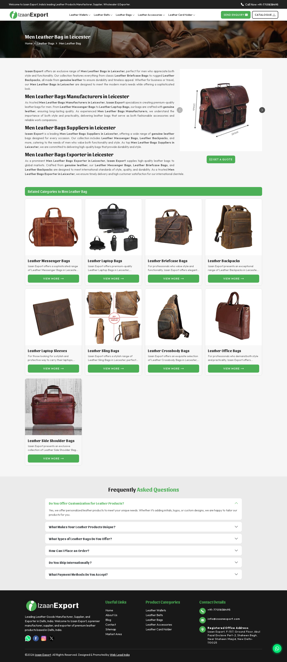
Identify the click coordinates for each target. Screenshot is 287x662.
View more (53, 278)
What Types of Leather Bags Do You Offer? (80, 539)
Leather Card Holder (181, 14)
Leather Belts (103, 14)
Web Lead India (120, 655)
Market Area (113, 634)
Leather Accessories (151, 14)
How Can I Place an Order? (69, 550)
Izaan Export (43, 655)
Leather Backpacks (224, 261)
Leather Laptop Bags (105, 261)
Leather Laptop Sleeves (47, 350)
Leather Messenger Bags (49, 261)
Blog (108, 620)
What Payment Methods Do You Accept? (78, 574)
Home (29, 43)
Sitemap (110, 629)
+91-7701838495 (268, 4)
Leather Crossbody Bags (168, 350)
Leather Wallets (80, 14)
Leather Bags (125, 14)
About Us (111, 615)
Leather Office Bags (224, 350)
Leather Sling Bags (103, 350)
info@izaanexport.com (224, 618)
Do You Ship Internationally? (70, 562)
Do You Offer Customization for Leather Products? (86, 503)
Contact (110, 624)
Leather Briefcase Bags (167, 261)
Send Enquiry (236, 14)
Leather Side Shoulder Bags (51, 440)
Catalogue (265, 14)
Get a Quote (220, 159)
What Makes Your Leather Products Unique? (82, 527)
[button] (262, 110)
